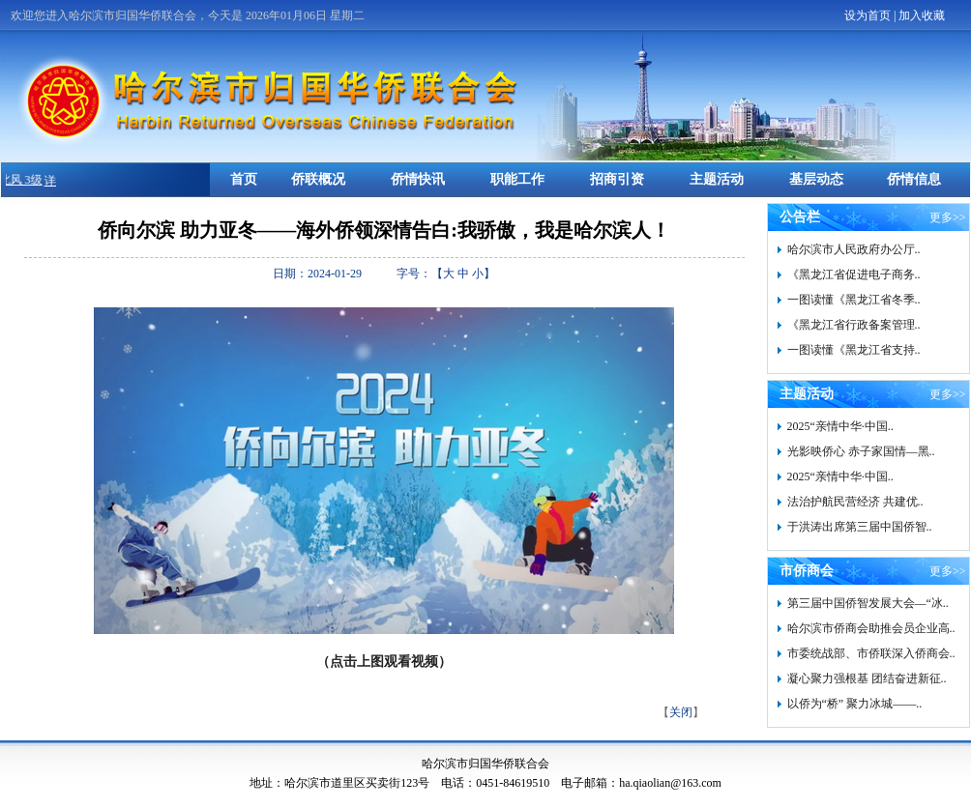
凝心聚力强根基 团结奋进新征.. (867, 678)
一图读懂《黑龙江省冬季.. (854, 299)
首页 (243, 179)
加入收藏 (921, 15)
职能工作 (517, 179)
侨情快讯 (418, 179)
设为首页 (867, 15)
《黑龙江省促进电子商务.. (854, 274)
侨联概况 (318, 179)
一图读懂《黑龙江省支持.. (854, 350)
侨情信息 (914, 179)
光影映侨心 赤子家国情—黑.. (861, 451)
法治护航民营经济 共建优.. (855, 501)
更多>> (947, 217)
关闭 (680, 712)
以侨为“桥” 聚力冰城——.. (855, 703)
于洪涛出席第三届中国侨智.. (859, 527)
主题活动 (717, 179)
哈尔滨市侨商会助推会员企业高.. (871, 628)
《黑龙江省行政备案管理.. (854, 325)
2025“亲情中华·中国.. (840, 426)
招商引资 (617, 179)
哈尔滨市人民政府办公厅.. (854, 249)
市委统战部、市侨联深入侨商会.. (871, 653)
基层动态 (816, 179)
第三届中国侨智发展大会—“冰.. (868, 603)
